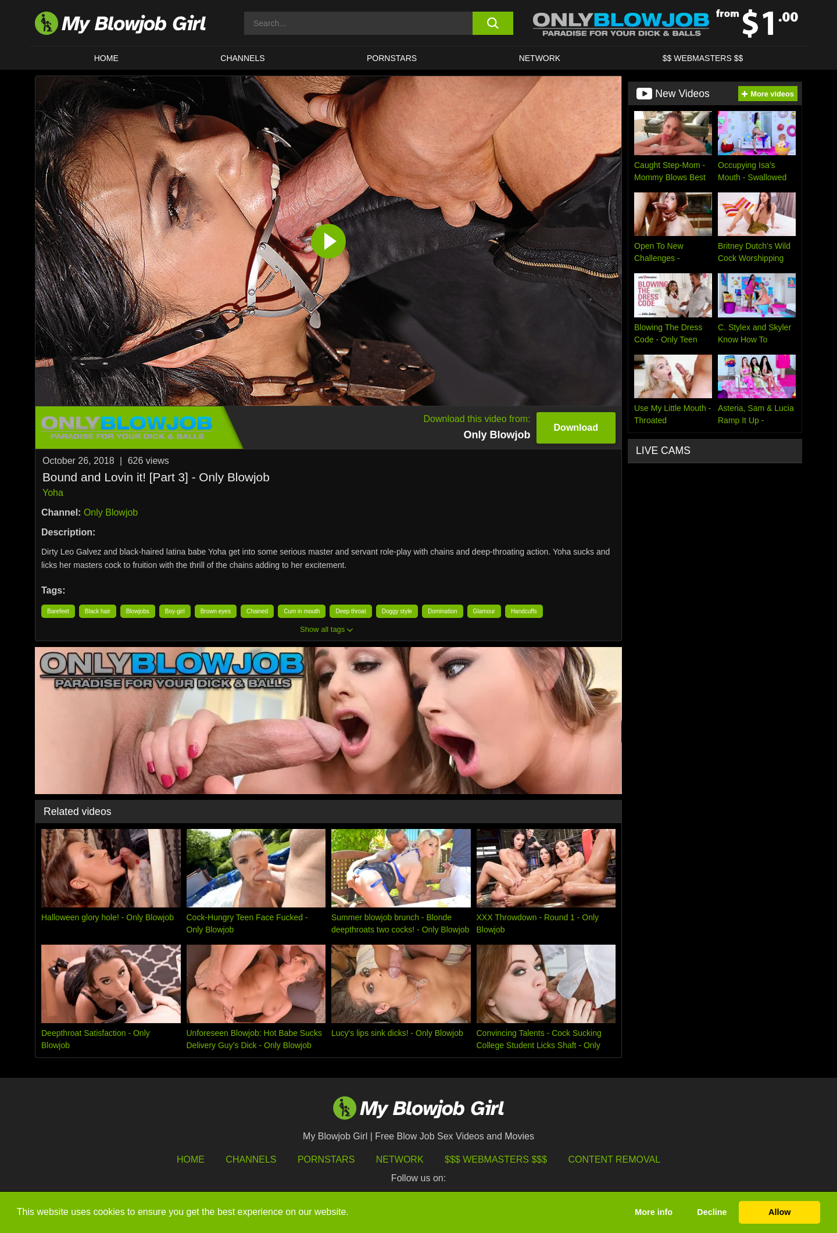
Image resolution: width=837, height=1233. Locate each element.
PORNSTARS (392, 58)
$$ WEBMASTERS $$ (703, 58)
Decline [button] (712, 1212)
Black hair (97, 611)
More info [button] (654, 1212)
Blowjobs (137, 611)
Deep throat (350, 611)
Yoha (52, 493)
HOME (106, 58)
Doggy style (397, 611)
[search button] (493, 23)
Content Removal (614, 1159)
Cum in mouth (302, 611)
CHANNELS (242, 58)
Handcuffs (524, 611)
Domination (442, 611)
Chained (257, 611)
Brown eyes (216, 611)
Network (540, 58)
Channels (251, 1159)
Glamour (484, 611)
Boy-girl (175, 611)
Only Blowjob (111, 512)
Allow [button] (779, 1212)
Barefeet (58, 611)
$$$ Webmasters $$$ (496, 1159)
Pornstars (326, 1159)
